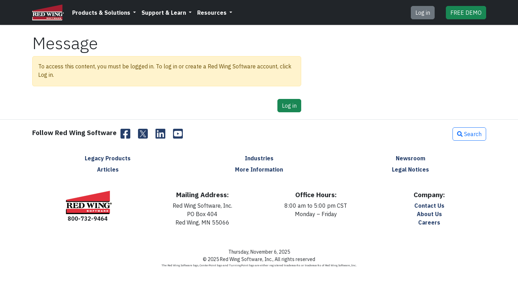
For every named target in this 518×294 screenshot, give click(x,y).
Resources (212, 12)
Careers (429, 222)
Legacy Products (108, 158)
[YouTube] (178, 134)
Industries (259, 158)
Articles (108, 169)
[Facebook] (125, 134)
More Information (259, 169)
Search (469, 134)
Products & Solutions (102, 12)
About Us (429, 214)
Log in (422, 12)
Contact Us (429, 205)
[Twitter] (143, 134)
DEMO (466, 12)
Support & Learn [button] (164, 12)
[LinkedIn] (160, 134)
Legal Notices (410, 169)
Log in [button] (289, 105)
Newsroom (410, 158)
